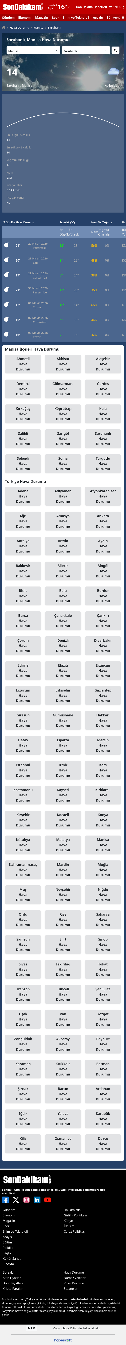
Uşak (23, 1019)
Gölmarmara (62, 389)
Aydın (103, 546)
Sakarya (103, 919)
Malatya (62, 845)
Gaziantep (103, 695)
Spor (55, 17)
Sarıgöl (62, 439)
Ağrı (23, 521)
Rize (62, 919)
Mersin (103, 745)
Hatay (23, 745)
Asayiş (98, 17)
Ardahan (103, 1094)
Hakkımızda (72, 1210)
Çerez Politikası (75, 1231)
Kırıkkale (62, 1069)
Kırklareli (103, 795)
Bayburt (103, 1044)
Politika (8, 1248)
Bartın (62, 1094)
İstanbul (23, 770)
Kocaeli (62, 820)
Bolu (62, 596)
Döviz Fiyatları (13, 1283)
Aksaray (62, 1044)
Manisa (37, 27)
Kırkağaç (23, 414)
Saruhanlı (53, 27)
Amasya (62, 521)
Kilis (23, 1144)
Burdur (103, 596)
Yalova (62, 1119)
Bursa (23, 621)
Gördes (103, 389)
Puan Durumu (74, 1283)
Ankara (103, 521)
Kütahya (23, 845)
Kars (103, 770)
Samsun (23, 944)
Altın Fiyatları (12, 1278)
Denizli (62, 645)
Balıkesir (23, 571)
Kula (103, 414)
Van (62, 1019)
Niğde (103, 895)
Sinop (103, 944)
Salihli (23, 439)
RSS (31, 1328)
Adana (23, 496)
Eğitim (7, 1242)
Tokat (103, 969)
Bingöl (103, 571)
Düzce (103, 1144)
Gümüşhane (62, 720)
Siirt (62, 944)
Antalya (23, 546)
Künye (68, 1221)
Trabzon (23, 994)
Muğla (103, 870)
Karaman (23, 1069)
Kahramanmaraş (23, 870)
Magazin (41, 17)
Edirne (23, 670)
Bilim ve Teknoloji (75, 17)
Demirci (23, 389)
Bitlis (23, 596)
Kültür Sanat (12, 1258)
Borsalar (9, 1272)
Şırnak (23, 1094)
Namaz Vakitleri (75, 1278)
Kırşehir (23, 820)
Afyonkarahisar (103, 496)
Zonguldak (23, 1044)
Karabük (103, 1119)
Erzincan (103, 670)
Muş (23, 895)
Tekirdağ (62, 969)
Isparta (62, 745)
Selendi (23, 463)
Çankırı (103, 621)
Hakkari (103, 720)
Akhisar (62, 364)
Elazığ (62, 670)
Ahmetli (23, 364)
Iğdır (23, 1119)
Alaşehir (103, 364)
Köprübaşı (62, 414)
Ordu (23, 919)
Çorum (23, 645)
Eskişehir (62, 695)
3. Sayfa (8, 1264)
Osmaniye (62, 1144)
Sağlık (7, 1253)
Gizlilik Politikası (75, 1215)
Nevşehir (62, 895)
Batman (103, 1069)
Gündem (8, 17)
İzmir (62, 770)
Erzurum (23, 695)
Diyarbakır (103, 645)
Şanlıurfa (103, 994)
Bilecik (62, 571)
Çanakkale (62, 621)
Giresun (23, 720)
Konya (103, 820)
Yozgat (103, 1019)
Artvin (62, 546)
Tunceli (62, 994)
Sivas (23, 969)
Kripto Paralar (13, 1289)
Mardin (62, 870)
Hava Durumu (18, 27)
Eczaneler (71, 1289)
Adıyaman (62, 496)
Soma (62, 463)
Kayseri (62, 795)
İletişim (69, 1226)
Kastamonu (23, 795)
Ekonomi (25, 17)
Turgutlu (103, 463)
